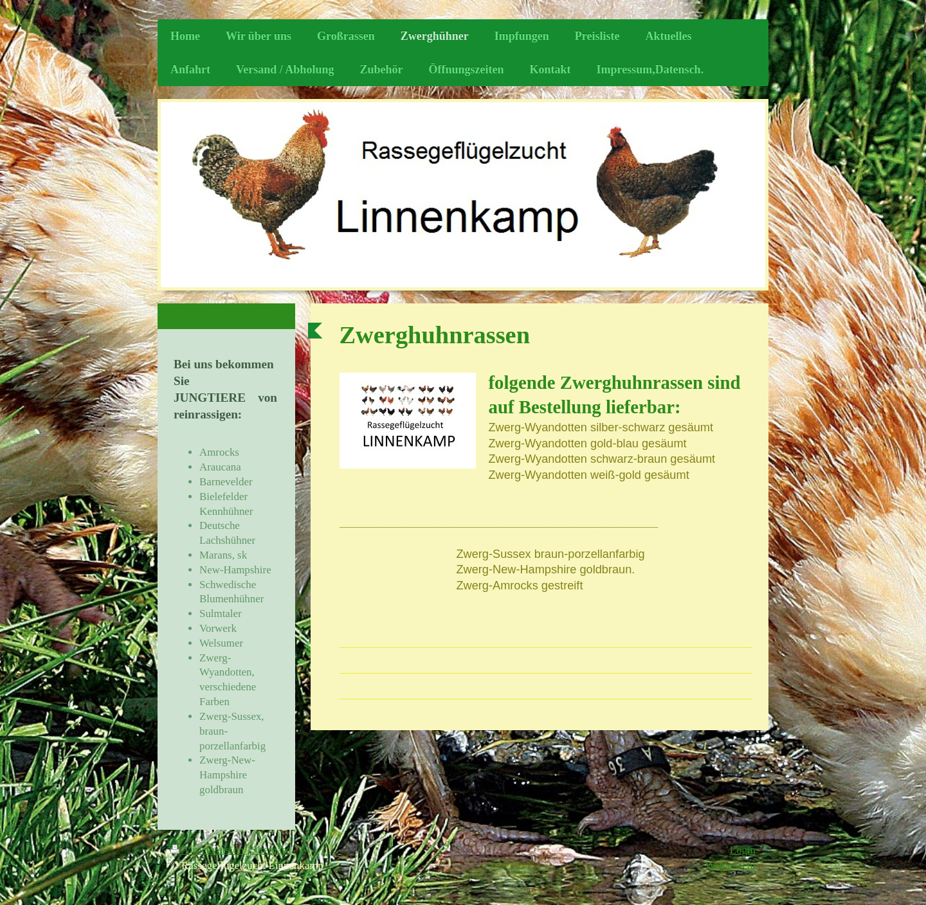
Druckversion (208, 850)
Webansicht (730, 865)
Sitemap (269, 850)
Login (743, 850)
